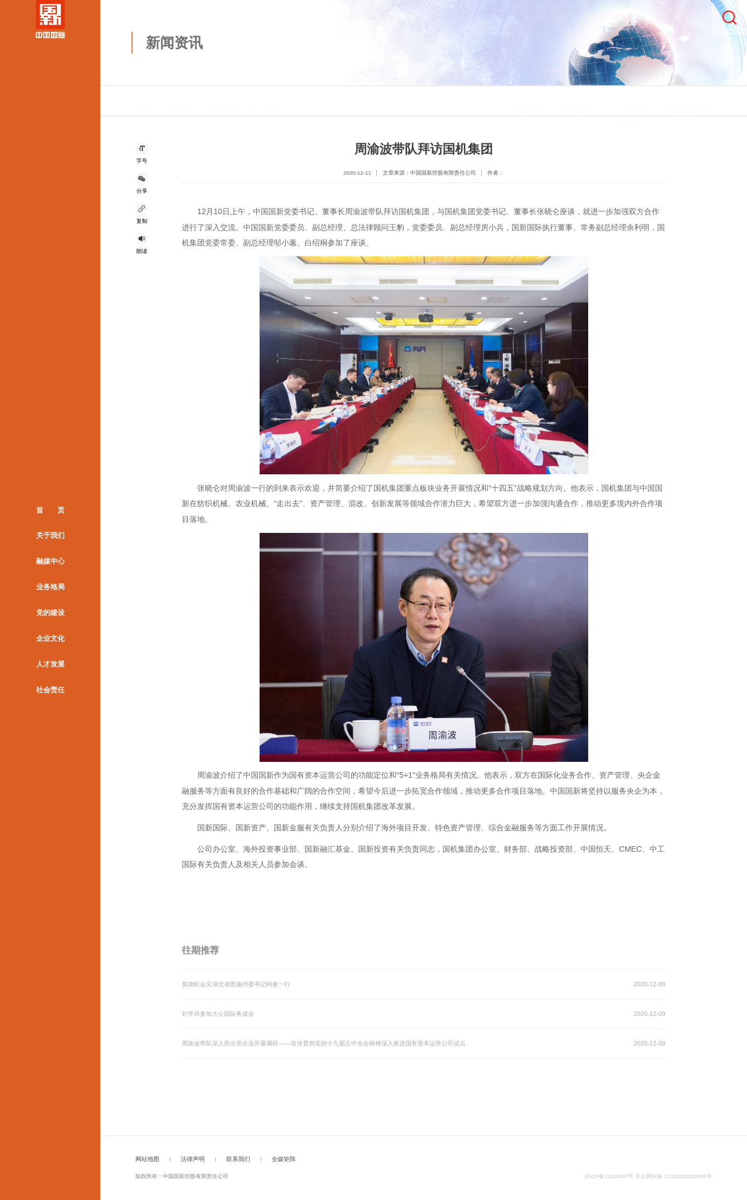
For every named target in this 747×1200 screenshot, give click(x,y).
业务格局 (50, 587)
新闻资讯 (221, 102)
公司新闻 (264, 102)
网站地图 (147, 1159)
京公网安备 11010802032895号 (673, 1176)
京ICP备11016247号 (609, 1176)
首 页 (50, 510)
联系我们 (238, 1159)
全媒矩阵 (284, 1159)
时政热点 (528, 102)
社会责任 (50, 689)
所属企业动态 (689, 102)
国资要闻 (579, 102)
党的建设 (50, 612)
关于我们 (50, 535)
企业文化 (50, 638)
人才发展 (50, 663)
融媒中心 (50, 561)
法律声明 (193, 1159)
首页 (143, 102)
